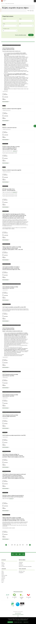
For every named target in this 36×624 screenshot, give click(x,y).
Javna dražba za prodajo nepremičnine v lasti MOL (14, 435)
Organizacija (21, 562)
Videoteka (3, 563)
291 (17, 544)
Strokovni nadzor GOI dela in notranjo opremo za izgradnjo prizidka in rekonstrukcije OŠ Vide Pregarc (11, 148)
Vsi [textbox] (3, 25)
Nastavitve (26, 622)
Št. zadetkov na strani (6, 28)
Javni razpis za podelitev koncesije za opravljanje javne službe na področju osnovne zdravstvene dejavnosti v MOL (11, 268)
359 (27, 544)
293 (23, 544)
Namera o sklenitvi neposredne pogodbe (11, 108)
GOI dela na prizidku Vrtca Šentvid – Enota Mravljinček (8, 189)
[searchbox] (19, 20)
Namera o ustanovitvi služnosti (9, 127)
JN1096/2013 (15, 192)
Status (4, 23)
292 (20, 544)
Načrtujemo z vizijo (22, 571)
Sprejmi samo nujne (18, 622)
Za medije (2, 566)
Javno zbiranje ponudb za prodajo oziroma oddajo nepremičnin (10, 415)
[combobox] (9, 21)
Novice (2, 562)
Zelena (2, 571)
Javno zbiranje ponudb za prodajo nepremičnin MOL (8, 48)
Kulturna (2, 579)
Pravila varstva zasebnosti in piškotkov (18, 614)
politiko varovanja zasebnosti (22, 619)
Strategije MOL (21, 572)
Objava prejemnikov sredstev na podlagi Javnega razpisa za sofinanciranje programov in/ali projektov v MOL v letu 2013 (12, 248)
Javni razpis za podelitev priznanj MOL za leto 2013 (14, 307)
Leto (20, 23)
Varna (2, 582)
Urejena (2, 572)
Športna (2, 580)
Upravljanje (20, 563)
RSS (18, 615)
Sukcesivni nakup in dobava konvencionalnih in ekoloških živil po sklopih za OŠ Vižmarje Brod (13, 496)
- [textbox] (19, 25)
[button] (20, 34)
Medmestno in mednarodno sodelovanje (25, 566)
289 (12, 544)
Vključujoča (3, 576)
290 (15, 544)
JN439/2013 (11, 498)
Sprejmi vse (10, 622)
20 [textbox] (3, 30)
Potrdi (31, 34)
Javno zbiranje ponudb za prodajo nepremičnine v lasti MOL (10, 287)
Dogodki (2, 565)
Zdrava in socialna (4, 575)
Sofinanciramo (21, 565)
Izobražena (3, 578)
